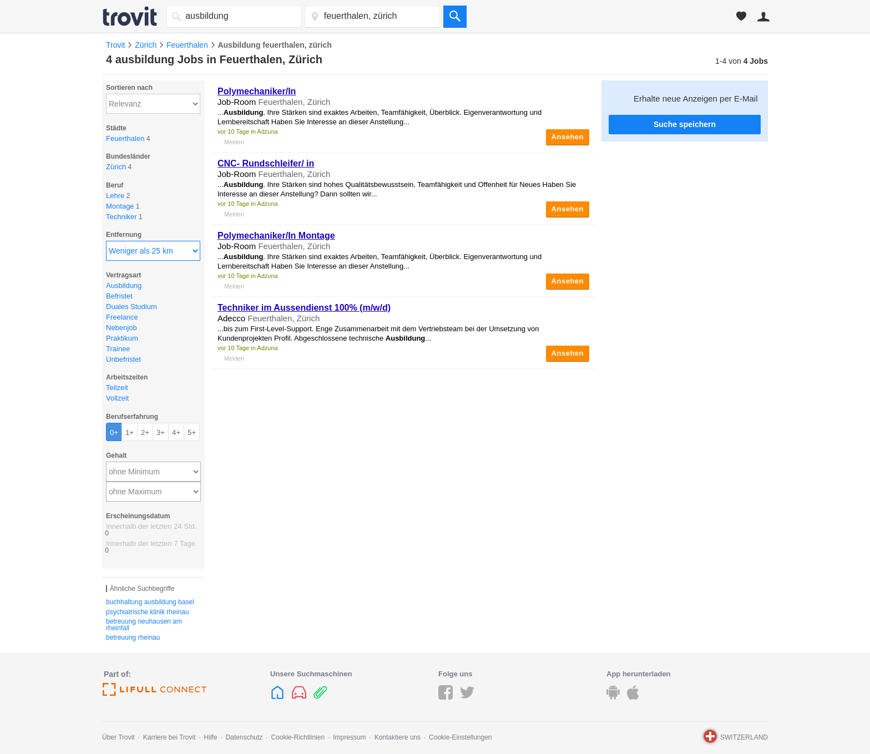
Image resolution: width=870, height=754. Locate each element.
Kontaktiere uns (398, 737)
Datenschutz (244, 737)
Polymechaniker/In (257, 91)
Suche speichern (685, 124)
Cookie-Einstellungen (460, 737)
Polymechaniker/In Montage (276, 235)
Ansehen (568, 137)
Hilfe (211, 737)
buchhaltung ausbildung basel (150, 602)
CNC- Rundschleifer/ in (266, 163)
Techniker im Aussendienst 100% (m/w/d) (304, 307)
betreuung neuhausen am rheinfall (144, 624)
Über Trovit (118, 737)
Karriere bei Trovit (169, 737)
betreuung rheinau (133, 637)
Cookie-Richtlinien (298, 737)
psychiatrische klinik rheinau (147, 612)
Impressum (349, 737)
